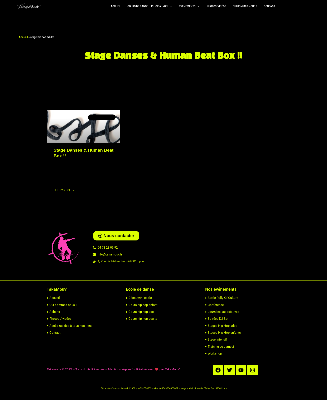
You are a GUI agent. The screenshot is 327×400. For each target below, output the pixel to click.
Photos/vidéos (216, 6)
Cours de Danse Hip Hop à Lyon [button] (149, 6)
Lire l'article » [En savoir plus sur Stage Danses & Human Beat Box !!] (64, 190)
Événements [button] (189, 6)
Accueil (116, 6)
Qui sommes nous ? (245, 6)
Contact (269, 6)
